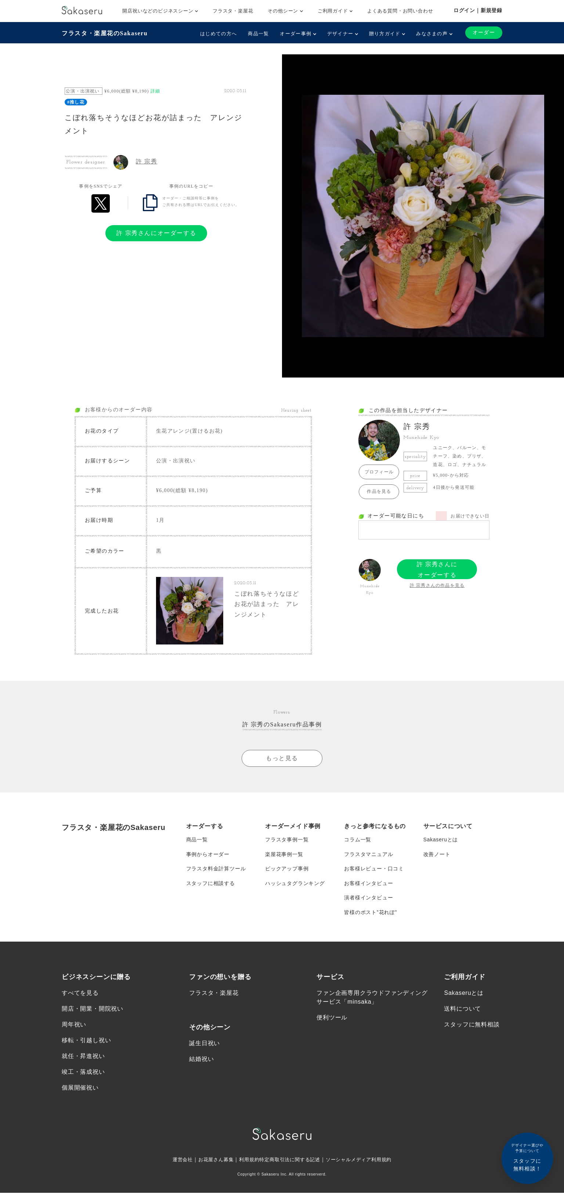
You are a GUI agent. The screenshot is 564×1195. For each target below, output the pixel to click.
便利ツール (332, 1019)
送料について (462, 1010)
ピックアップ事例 (286, 870)
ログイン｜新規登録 (477, 10)
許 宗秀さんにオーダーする (156, 233)
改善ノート (437, 855)
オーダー (483, 32)
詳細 (155, 91)
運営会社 (176, 1162)
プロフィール (379, 471)
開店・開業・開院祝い (92, 1010)
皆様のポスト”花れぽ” (370, 914)
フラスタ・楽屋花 (233, 11)
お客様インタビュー (368, 884)
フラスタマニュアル (368, 855)
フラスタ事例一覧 (286, 840)
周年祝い (74, 1026)
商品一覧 (258, 33)
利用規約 (246, 1162)
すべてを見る (80, 994)
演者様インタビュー (368, 899)
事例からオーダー (207, 855)
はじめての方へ (218, 33)
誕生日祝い (204, 1044)
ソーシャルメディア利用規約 (363, 1162)
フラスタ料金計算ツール (216, 870)
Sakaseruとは (440, 840)
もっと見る (282, 758)
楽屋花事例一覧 (284, 855)
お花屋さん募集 (211, 1162)
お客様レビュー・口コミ (374, 870)
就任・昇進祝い (83, 1058)
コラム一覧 (357, 840)
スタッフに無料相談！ (527, 1156)
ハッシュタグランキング (295, 884)
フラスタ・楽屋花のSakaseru (105, 33)
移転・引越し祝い (86, 1042)
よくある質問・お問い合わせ (400, 11)
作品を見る (379, 491)
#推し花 (75, 102)
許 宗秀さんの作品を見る (437, 585)
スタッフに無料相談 (471, 1026)
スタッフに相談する (210, 884)
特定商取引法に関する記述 (290, 1162)
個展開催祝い (80, 1090)
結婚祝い (201, 1061)
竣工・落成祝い (83, 1074)
